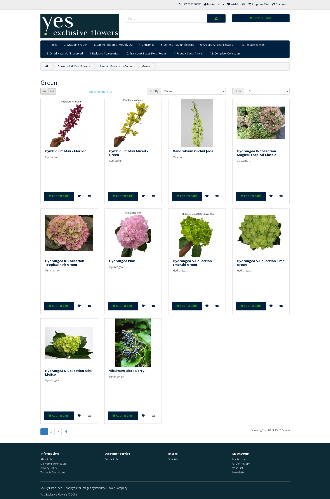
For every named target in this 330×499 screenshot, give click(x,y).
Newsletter (239, 472)
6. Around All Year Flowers (216, 45)
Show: (238, 91)
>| (65, 431)
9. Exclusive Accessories (104, 53)
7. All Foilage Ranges (251, 45)
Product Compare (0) (99, 92)
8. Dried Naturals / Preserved (65, 53)
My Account (239, 459)
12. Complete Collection (225, 53)
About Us (46, 459)
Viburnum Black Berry (126, 370)
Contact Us (111, 459)
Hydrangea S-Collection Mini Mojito (68, 372)
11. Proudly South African (187, 53)
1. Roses (52, 45)
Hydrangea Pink (122, 261)
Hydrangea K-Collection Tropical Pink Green (64, 263)
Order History (241, 464)
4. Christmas (146, 45)
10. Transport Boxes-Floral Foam (145, 53)
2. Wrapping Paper (75, 45)
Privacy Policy (48, 468)
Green (146, 66)
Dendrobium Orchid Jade (193, 151)
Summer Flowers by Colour (116, 66)
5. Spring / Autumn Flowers (177, 45)
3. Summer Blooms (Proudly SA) (113, 45)
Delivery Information (53, 464)
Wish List (237, 468)
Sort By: (154, 91)
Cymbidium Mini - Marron (65, 151)
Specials (173, 459)
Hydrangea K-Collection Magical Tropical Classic (256, 153)
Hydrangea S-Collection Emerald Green (192, 263)
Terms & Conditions (52, 472)
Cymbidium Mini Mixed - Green (128, 153)
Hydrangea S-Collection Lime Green (260, 263)
